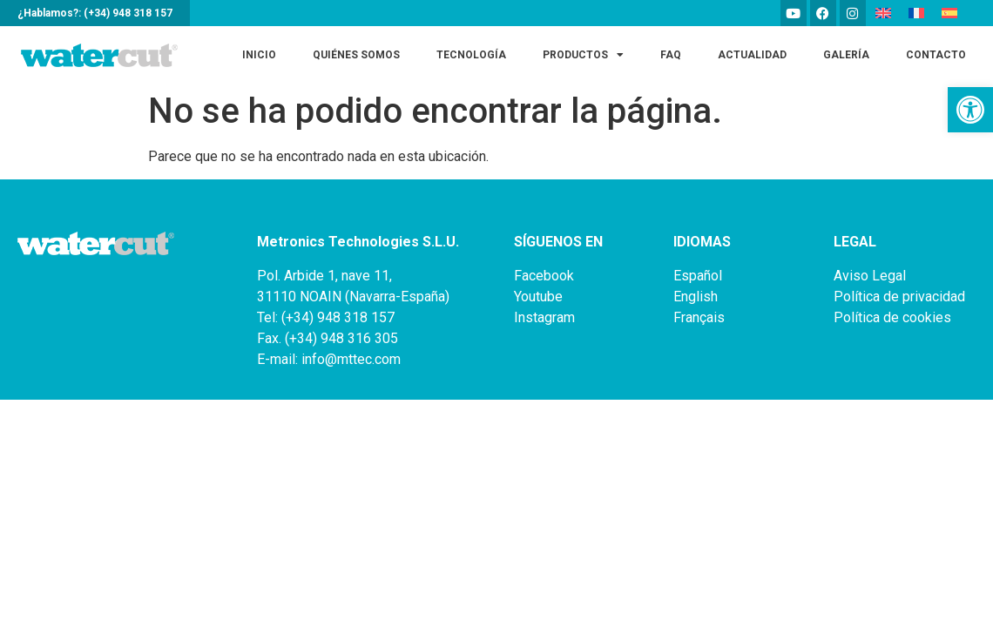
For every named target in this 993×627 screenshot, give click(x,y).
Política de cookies (892, 317)
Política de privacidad (899, 296)
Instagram (544, 317)
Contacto (936, 55)
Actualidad (752, 55)
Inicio (259, 55)
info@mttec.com (351, 359)
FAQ (670, 55)
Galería (846, 55)
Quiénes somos (356, 55)
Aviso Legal (870, 275)
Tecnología (471, 55)
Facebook (544, 275)
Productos (583, 55)
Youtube (538, 296)
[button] (970, 109)
